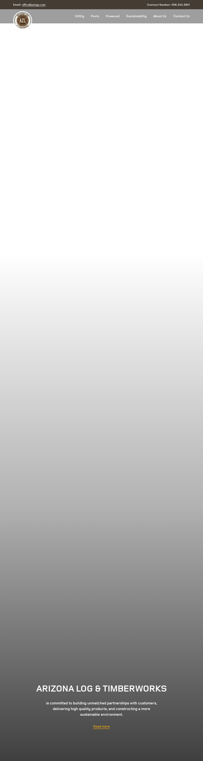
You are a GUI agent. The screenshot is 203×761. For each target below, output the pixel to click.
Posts (95, 16)
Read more (101, 726)
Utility (79, 16)
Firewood (112, 16)
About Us (159, 16)
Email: (29, 5)
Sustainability (136, 16)
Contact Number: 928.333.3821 (168, 4)
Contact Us (181, 16)
